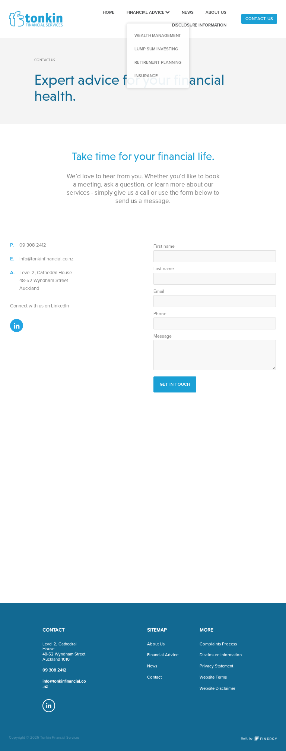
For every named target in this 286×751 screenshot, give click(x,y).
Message (162, 336)
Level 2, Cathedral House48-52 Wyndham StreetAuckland (45, 280)
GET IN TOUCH (175, 384)
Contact (154, 677)
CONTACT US (259, 19)
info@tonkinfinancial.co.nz (46, 258)
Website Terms (213, 677)
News (152, 666)
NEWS (188, 12)
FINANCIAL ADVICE (148, 12)
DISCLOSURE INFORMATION (199, 25)
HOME (109, 12)
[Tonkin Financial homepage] (36, 19)
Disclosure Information (221, 655)
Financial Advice (162, 655)
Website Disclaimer (217, 688)
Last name (163, 268)
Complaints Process (218, 644)
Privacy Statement (216, 666)
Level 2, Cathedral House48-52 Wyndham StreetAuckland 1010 (63, 651)
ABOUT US (216, 12)
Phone (159, 314)
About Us (156, 644)
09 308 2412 (32, 244)
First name (164, 246)
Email (158, 291)
